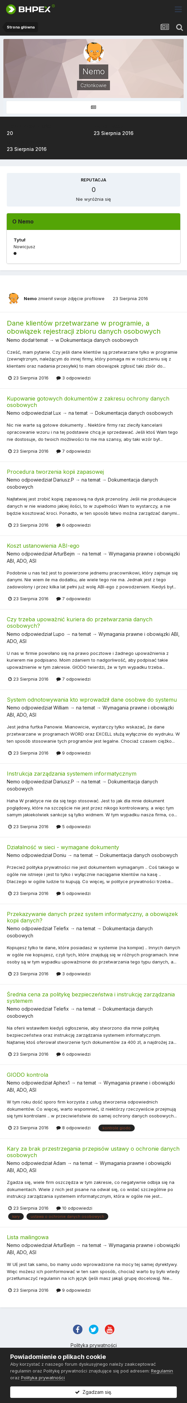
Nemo (30, 298)
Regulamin (162, 1370)
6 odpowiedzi (73, 525)
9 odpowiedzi (73, 753)
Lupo (58, 634)
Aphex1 (61, 1083)
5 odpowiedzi (73, 826)
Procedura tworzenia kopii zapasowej (55, 471)
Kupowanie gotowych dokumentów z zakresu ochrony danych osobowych (88, 401)
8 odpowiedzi (73, 1127)
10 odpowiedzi (74, 1208)
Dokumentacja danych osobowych (99, 340)
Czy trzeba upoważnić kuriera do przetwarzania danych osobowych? (79, 622)
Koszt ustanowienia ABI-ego (43, 545)
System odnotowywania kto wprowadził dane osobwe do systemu (92, 699)
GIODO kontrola (27, 1074)
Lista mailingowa (28, 1237)
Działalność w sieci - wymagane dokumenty (63, 847)
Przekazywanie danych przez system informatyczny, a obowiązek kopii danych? (92, 917)
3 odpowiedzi (73, 378)
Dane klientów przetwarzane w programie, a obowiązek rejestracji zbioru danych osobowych (84, 327)
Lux (57, 413)
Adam (59, 1163)
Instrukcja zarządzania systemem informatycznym (71, 773)
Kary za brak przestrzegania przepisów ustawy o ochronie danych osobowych (93, 1151)
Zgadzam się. (93, 1392)
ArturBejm (64, 554)
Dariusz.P (63, 480)
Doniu (59, 855)
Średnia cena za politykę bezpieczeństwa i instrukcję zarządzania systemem (91, 997)
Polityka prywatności (94, 1345)
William (61, 707)
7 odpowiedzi (73, 451)
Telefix (61, 928)
